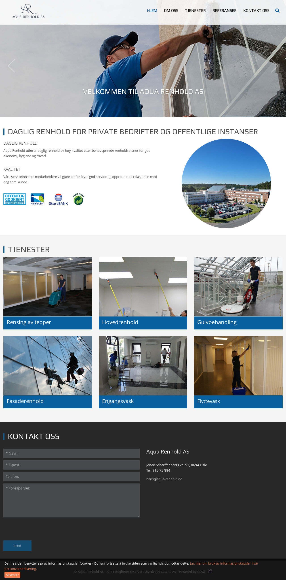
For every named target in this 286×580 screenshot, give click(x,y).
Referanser (224, 10)
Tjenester (195, 10)
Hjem (152, 10)
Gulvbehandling (217, 322)
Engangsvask (118, 401)
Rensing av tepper (29, 322)
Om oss (171, 10)
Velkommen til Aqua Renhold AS (143, 91)
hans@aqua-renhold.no (164, 479)
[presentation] (37, 528)
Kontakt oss (256, 10)
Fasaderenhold (25, 401)
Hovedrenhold (120, 322)
